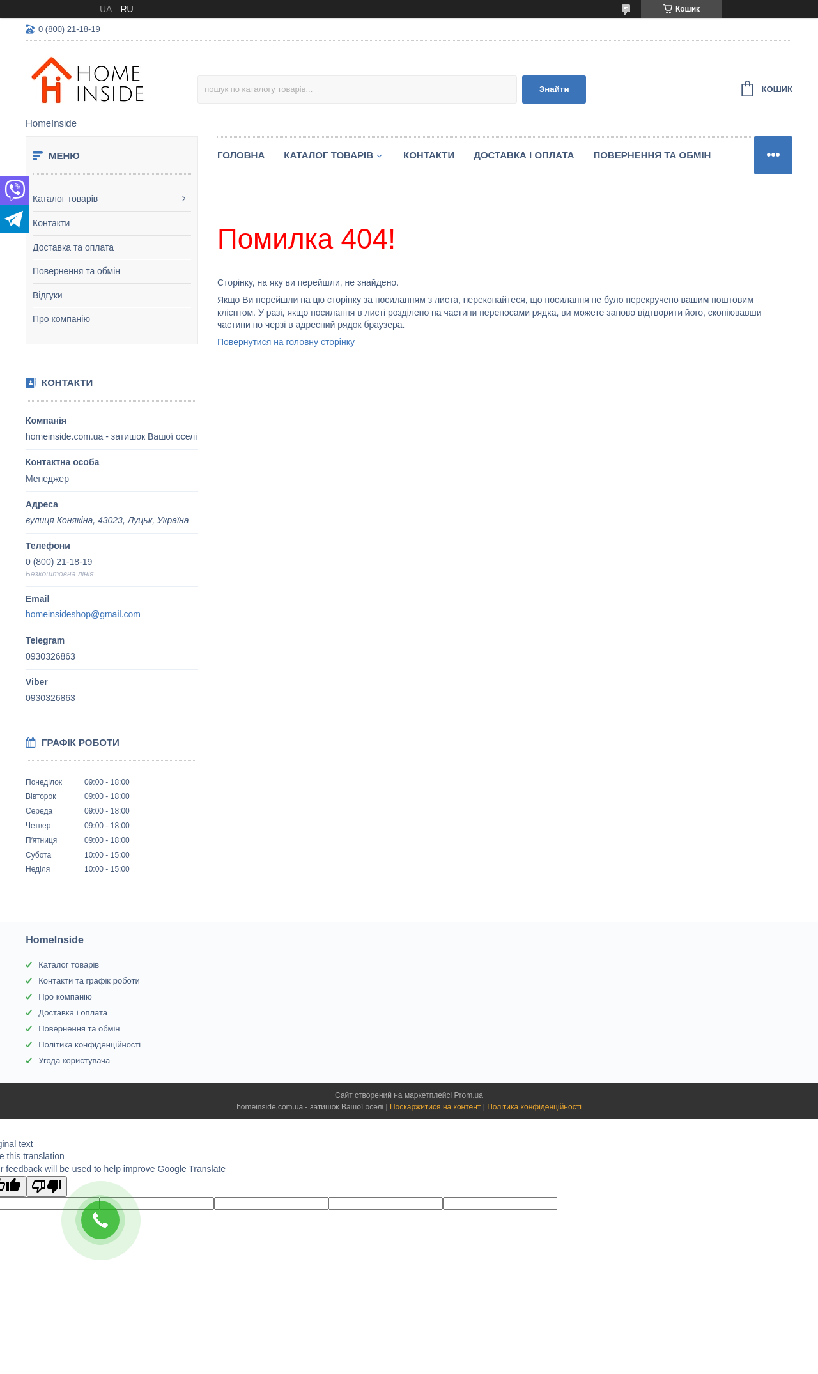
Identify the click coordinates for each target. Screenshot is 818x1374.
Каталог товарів (65, 199)
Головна (241, 155)
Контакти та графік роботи (88, 980)
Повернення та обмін (76, 271)
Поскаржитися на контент (435, 1106)
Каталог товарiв (328, 155)
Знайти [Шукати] (554, 89)
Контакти (51, 223)
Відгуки (48, 295)
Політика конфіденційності (89, 1044)
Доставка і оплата (524, 155)
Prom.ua (468, 1095)
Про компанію (61, 319)
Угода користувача (74, 1060)
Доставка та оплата (73, 247)
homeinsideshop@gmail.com (83, 614)
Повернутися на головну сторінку (286, 342)
